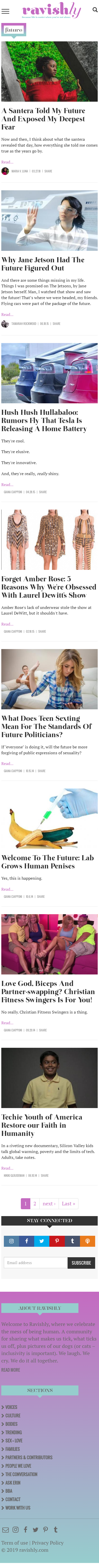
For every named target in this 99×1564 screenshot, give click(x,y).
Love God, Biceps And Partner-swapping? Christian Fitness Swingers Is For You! (48, 991)
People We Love (18, 1466)
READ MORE (10, 1370)
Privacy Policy (48, 1542)
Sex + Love (13, 1441)
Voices (11, 1407)
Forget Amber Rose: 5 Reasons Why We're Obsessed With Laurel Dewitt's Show (48, 587)
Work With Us (17, 1508)
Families (12, 1449)
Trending (13, 1432)
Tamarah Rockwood (24, 324)
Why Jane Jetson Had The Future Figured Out (42, 264)
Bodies (11, 1424)
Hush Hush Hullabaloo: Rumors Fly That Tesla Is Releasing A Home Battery (44, 420)
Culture (12, 1416)
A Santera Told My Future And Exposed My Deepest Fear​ (43, 119)
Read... (7, 162)
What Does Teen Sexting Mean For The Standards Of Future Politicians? (46, 726)
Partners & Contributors (28, 1457)
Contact (12, 1499)
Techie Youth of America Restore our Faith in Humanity (41, 1125)
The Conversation (21, 1474)
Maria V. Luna (20, 171)
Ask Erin (12, 1483)
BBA (8, 1491)
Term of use (14, 1542)
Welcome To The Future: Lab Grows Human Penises (47, 862)
